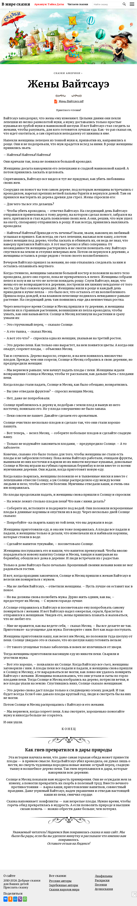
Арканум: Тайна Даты (49, 4)
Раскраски (102, 880)
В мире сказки (16, 4)
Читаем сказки (78, 4)
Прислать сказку (15, 887)
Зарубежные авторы (63, 885)
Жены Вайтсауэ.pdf (71, 101)
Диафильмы (103, 876)
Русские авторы (60, 881)
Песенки (101, 884)
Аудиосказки (104, 889)
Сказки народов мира (64, 889)
